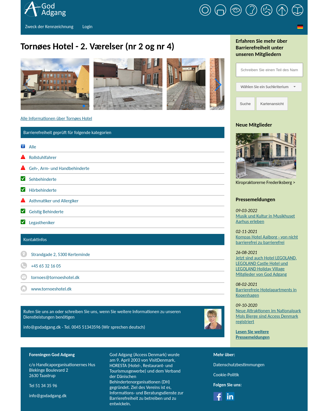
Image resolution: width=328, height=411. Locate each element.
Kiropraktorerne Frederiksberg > (265, 182)
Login (87, 26)
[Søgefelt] (269, 70)
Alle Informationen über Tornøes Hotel (56, 118)
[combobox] (269, 87)
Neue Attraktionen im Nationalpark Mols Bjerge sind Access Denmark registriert (268, 316)
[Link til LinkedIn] (230, 399)
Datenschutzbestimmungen (239, 364)
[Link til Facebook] (219, 399)
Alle (28, 147)
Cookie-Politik (226, 374)
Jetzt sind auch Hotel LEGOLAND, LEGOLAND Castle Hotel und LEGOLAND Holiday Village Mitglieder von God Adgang (266, 266)
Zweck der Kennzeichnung (49, 26)
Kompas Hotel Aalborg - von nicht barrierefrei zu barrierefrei (267, 239)
